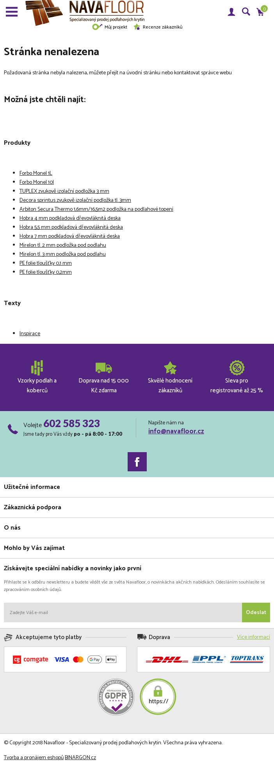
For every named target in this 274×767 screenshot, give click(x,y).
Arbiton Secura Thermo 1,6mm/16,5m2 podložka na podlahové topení (96, 209)
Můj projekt (109, 27)
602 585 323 (71, 423)
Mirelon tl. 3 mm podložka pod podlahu (63, 254)
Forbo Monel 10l (37, 182)
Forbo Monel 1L (36, 173)
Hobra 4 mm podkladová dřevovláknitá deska (70, 218)
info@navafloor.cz (176, 431)
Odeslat (256, 612)
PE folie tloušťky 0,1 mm (46, 263)
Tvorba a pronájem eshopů (34, 757)
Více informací (253, 637)
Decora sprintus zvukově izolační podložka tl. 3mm (75, 200)
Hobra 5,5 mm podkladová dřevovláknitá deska (71, 227)
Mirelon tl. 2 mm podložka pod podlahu (63, 245)
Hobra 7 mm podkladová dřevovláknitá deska (70, 236)
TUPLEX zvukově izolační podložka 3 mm (64, 191)
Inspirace (30, 333)
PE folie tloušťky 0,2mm (46, 272)
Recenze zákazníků (157, 27)
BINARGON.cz (80, 757)
